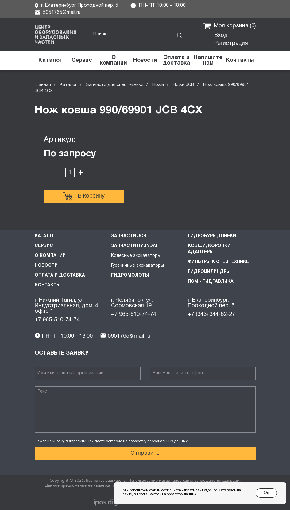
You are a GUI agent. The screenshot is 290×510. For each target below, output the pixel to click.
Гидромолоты (130, 275)
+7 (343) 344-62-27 (211, 314)
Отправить (145, 453)
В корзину (84, 196)
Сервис (44, 246)
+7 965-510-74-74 (57, 320)
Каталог (68, 85)
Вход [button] (221, 35)
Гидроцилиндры (209, 272)
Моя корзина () (229, 26)
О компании (50, 256)
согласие (114, 441)
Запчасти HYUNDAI (134, 246)
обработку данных (181, 494)
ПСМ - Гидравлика (211, 282)
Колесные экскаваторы (136, 256)
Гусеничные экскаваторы (137, 266)
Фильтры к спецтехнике (218, 262)
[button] (208, 60)
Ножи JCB (183, 85)
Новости (46, 266)
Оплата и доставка (60, 275)
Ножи (158, 85)
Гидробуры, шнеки (212, 236)
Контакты (47, 285)
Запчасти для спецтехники (114, 85)
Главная (43, 85)
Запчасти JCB (128, 236)
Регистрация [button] (231, 43)
